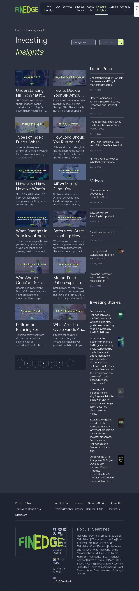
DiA (58, 6)
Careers (113, 6)
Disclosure (21, 514)
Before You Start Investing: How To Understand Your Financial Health (69, 238)
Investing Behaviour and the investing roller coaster (101, 277)
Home (18, 30)
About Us (90, 8)
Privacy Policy (23, 503)
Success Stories (79, 8)
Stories (79, 509)
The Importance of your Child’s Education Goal (100, 194)
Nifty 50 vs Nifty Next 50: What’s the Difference (30, 188)
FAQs (100, 509)
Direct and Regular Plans (100, 560)
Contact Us (125, 8)
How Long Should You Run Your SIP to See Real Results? (69, 144)
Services (67, 6)
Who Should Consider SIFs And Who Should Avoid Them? (31, 285)
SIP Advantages (92, 556)
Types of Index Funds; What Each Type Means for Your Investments (105, 125)
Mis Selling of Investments (100, 567)
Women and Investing (103, 539)
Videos (96, 180)
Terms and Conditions (28, 509)
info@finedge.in (63, 581)
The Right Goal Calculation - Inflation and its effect (102, 255)
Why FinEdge (48, 8)
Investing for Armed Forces (92, 535)
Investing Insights (101, 8)
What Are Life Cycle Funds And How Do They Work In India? (68, 332)
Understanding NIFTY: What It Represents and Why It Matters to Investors (106, 81)
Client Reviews (98, 546)
